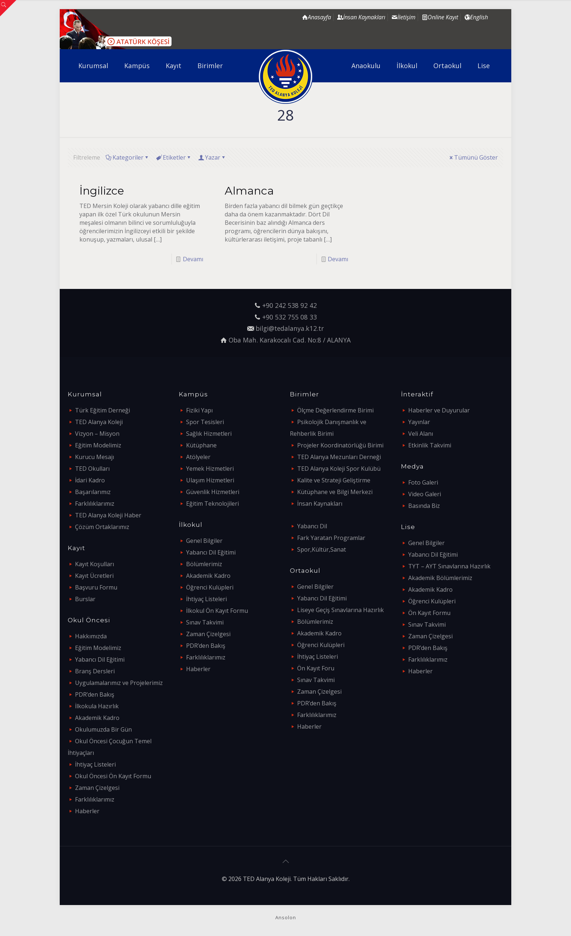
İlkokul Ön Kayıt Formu (217, 611)
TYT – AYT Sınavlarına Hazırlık (449, 566)
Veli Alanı (420, 434)
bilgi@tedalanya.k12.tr (290, 328)
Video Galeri (424, 494)
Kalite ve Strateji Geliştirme (333, 480)
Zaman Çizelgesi (97, 788)
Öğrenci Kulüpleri (209, 587)
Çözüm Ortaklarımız (102, 527)
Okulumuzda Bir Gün (103, 729)
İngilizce (101, 190)
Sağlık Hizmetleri (209, 434)
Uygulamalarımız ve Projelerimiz (119, 683)
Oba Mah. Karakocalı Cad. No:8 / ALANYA (290, 340)
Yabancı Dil (312, 526)
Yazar (212, 157)
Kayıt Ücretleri (94, 576)
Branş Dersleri (95, 671)
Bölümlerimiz (204, 564)
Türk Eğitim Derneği (102, 410)
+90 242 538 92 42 (289, 305)
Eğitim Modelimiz (98, 445)
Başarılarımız (93, 492)
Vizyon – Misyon (97, 434)
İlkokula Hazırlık (97, 706)
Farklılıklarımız (94, 504)
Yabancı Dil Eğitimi (100, 659)
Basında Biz (424, 506)
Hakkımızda (91, 636)
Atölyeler (198, 457)
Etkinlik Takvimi (429, 445)
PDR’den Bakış (94, 694)
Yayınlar (419, 422)
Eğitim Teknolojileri (212, 504)
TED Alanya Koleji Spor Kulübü (339, 469)
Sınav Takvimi (205, 622)
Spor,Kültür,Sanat (321, 549)
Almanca (249, 190)
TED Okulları (92, 469)
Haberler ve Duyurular (439, 410)
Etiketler (174, 157)
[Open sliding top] (8, 8)
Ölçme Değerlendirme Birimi (335, 410)
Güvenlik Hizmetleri (212, 492)
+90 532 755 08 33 (289, 317)
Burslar (85, 599)
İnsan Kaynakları (319, 504)
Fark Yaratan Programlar (331, 538)
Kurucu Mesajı (94, 457)
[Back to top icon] (285, 861)
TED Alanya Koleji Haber (108, 515)
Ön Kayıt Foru (315, 668)
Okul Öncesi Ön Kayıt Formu (113, 776)
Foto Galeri (423, 482)
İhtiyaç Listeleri (95, 764)
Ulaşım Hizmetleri (210, 480)
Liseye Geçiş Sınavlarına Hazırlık (340, 610)
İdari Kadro (90, 480)
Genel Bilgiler (204, 541)
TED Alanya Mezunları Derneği (339, 457)
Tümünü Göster (473, 157)
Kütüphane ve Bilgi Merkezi (335, 492)
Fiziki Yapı (199, 410)
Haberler (87, 811)
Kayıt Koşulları (94, 564)
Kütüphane (201, 445)
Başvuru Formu (96, 587)
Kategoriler (127, 157)
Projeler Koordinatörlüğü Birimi (340, 445)
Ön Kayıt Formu (429, 613)
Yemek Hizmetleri (210, 469)
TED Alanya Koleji (99, 422)
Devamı (193, 259)
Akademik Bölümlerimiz (440, 578)
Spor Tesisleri (205, 422)
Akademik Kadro (97, 718)
